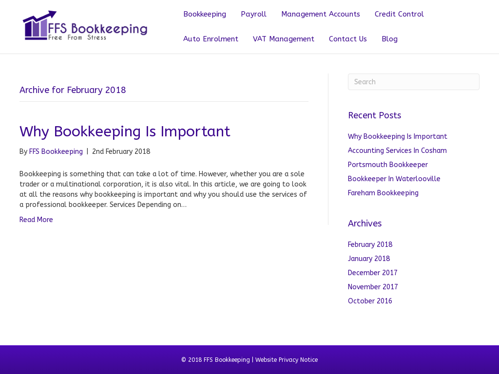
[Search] (414, 82)
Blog (390, 39)
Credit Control (399, 14)
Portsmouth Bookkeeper (388, 165)
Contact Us (348, 39)
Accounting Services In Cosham (397, 151)
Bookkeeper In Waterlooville (394, 179)
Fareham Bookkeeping (383, 193)
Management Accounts (320, 14)
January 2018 (369, 259)
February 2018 (370, 245)
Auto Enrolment (210, 39)
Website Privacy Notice (286, 359)
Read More (36, 220)
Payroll (254, 14)
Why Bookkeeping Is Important (124, 131)
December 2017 (373, 273)
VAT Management (283, 39)
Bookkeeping (204, 14)
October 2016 (370, 301)
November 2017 (373, 287)
